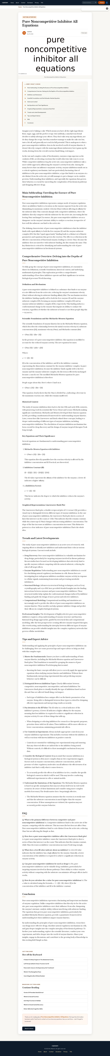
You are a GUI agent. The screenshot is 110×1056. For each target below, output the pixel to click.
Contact (23, 2)
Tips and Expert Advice (33, 116)
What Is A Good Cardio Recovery (33, 1005)
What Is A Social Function (31, 996)
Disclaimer (30, 2)
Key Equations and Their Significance (37, 105)
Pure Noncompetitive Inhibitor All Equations (55, 1017)
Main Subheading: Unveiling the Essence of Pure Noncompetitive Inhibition (48, 87)
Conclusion (30, 123)
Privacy (37, 2)
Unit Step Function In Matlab (32, 1000)
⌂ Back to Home (28, 1028)
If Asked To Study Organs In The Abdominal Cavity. (39, 959)
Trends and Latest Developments (36, 112)
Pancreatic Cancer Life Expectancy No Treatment (39, 968)
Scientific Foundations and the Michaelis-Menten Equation (43, 98)
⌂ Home (101, 2)
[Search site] (89, 2)
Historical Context (32, 102)
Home (12, 2)
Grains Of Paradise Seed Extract (33, 992)
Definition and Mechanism (34, 95)
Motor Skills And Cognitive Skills (33, 1009)
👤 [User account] (107, 2)
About (17, 2)
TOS (42, 2)
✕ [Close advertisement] (107, 8)
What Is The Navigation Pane (32, 972)
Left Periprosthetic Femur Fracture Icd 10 (36, 963)
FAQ (28, 119)
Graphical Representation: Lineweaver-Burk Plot (41, 109)
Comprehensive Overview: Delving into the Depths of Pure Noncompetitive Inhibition (50, 91)
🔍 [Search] (95, 2)
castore (5, 3)
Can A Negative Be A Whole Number (34, 976)
